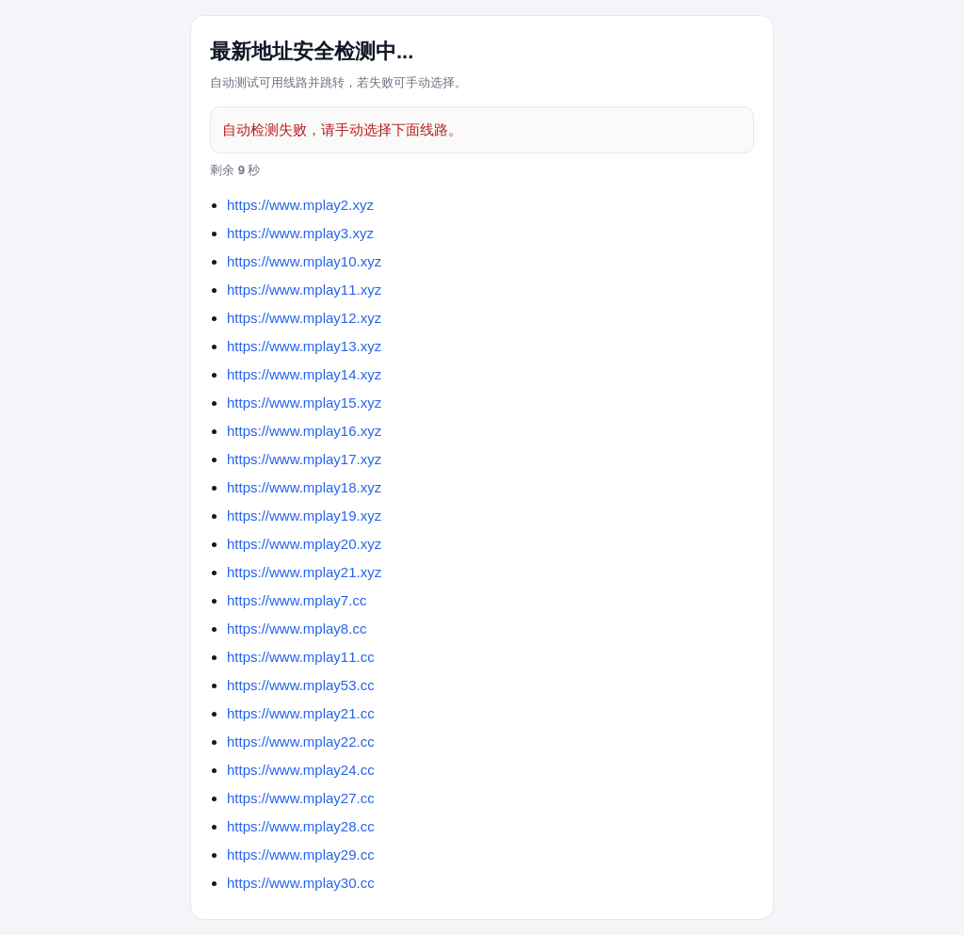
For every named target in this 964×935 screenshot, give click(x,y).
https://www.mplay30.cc (301, 883)
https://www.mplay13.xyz (304, 346)
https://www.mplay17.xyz (304, 459)
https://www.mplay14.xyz (304, 374)
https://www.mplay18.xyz (304, 487)
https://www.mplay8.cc (296, 629)
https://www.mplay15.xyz (304, 403)
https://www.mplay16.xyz (304, 431)
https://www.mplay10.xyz (304, 261)
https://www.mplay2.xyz (300, 205)
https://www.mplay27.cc (301, 798)
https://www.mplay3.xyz (300, 233)
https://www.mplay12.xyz (304, 318)
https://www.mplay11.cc (301, 657)
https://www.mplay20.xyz (304, 544)
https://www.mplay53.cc (301, 685)
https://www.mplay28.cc (301, 826)
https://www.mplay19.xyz (304, 516)
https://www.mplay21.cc (301, 713)
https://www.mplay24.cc (301, 770)
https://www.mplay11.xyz (304, 290)
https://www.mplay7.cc (296, 600)
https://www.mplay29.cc (301, 854)
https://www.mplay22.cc (301, 741)
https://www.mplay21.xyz (304, 572)
